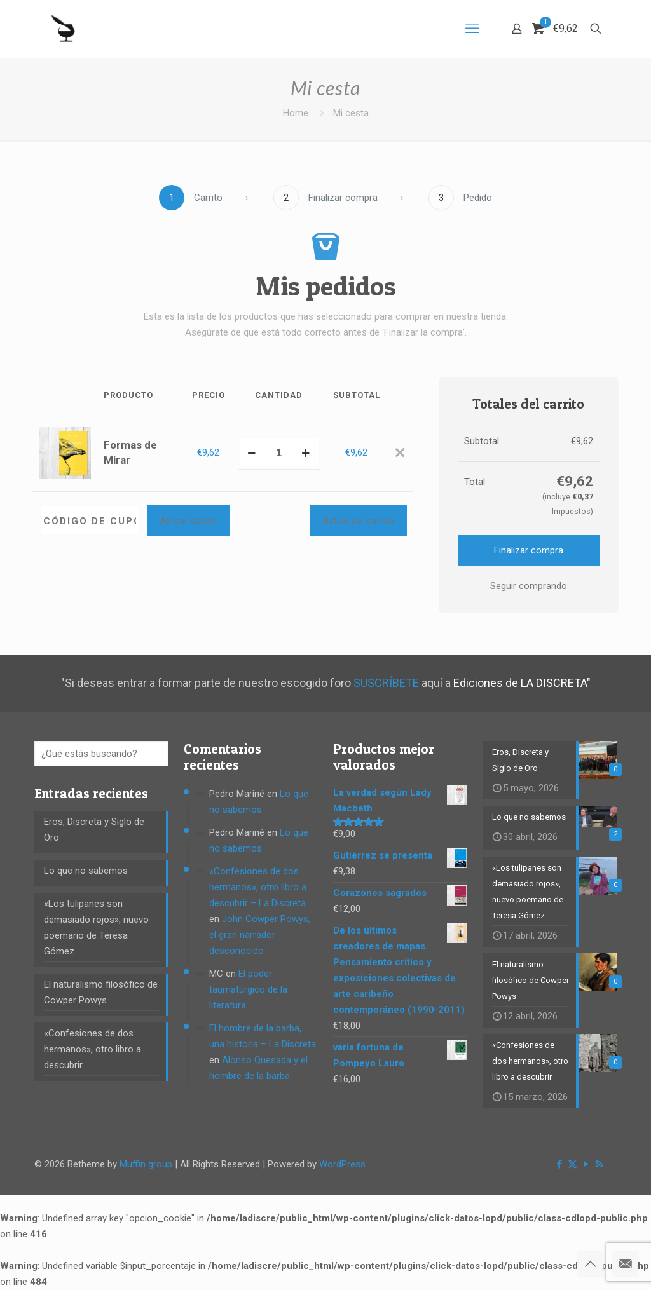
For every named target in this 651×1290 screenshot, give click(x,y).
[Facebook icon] (559, 1164)
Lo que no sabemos (86, 870)
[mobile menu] (472, 28)
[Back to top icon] (590, 1264)
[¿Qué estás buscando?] (101, 753)
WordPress (342, 1164)
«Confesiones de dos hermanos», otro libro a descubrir (92, 1049)
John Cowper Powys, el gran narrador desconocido (259, 934)
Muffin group (146, 1164)
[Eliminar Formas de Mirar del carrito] (400, 453)
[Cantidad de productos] (279, 453)
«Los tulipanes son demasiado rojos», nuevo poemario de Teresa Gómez (96, 927)
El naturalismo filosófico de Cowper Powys (101, 992)
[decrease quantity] (252, 453)
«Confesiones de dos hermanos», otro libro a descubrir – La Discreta (257, 887)
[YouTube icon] (586, 1164)
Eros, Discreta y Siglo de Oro (94, 829)
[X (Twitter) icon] (572, 1164)
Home (295, 113)
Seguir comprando (528, 586)
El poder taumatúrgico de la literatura (248, 989)
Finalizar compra (528, 550)
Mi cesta (351, 113)
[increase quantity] (306, 453)
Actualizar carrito (358, 520)
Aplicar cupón (188, 520)
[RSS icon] (599, 1164)
